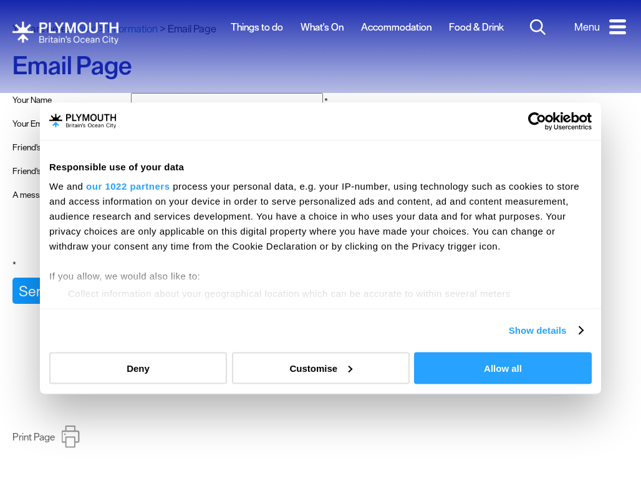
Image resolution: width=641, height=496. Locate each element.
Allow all (503, 367)
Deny (138, 367)
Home (83, 29)
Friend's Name (38, 147)
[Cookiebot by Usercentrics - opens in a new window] (537, 121)
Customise (320, 367)
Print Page (33, 448)
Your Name (32, 99)
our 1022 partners (128, 186)
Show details (538, 330)
